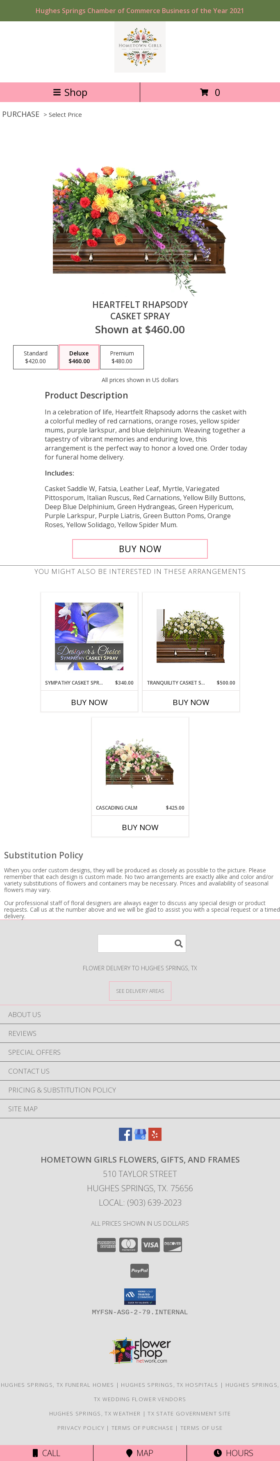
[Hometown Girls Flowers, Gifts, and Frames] (140, 70)
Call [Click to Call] (46, 1453)
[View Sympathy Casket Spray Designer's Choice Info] (89, 636)
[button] (140, 1296)
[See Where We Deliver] (140, 990)
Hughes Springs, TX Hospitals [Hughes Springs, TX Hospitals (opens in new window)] (169, 1384)
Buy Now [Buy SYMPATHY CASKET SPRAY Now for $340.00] (89, 702)
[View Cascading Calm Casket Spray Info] (140, 761)
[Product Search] (142, 943)
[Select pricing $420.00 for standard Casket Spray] (36, 357)
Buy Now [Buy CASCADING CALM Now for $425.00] (140, 827)
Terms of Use (201, 1427)
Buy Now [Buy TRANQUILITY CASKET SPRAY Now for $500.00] (191, 702)
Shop (70, 92)
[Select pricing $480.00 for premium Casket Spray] (121, 357)
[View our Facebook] (125, 1138)
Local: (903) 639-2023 (140, 1202)
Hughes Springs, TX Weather (95, 1413)
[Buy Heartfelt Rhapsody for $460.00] (140, 549)
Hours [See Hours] (233, 1453)
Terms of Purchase (142, 1427)
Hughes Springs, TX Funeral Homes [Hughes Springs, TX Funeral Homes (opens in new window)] (57, 1384)
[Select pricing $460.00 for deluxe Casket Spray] (79, 357)
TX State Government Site (189, 1413)
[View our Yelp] (155, 1138)
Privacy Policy (81, 1427)
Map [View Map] (139, 1453)
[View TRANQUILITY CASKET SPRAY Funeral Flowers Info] (191, 636)
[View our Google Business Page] (140, 1138)
